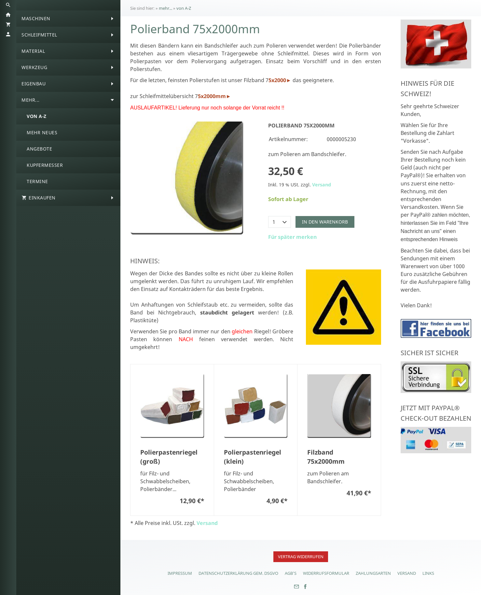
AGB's (290, 573)
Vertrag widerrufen (300, 556)
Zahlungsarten (373, 573)
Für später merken (292, 236)
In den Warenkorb (325, 222)
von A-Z (183, 8)
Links (428, 573)
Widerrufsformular (326, 573)
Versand (321, 184)
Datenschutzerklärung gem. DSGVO (238, 573)
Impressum (180, 573)
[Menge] (279, 222)
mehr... (165, 8)
